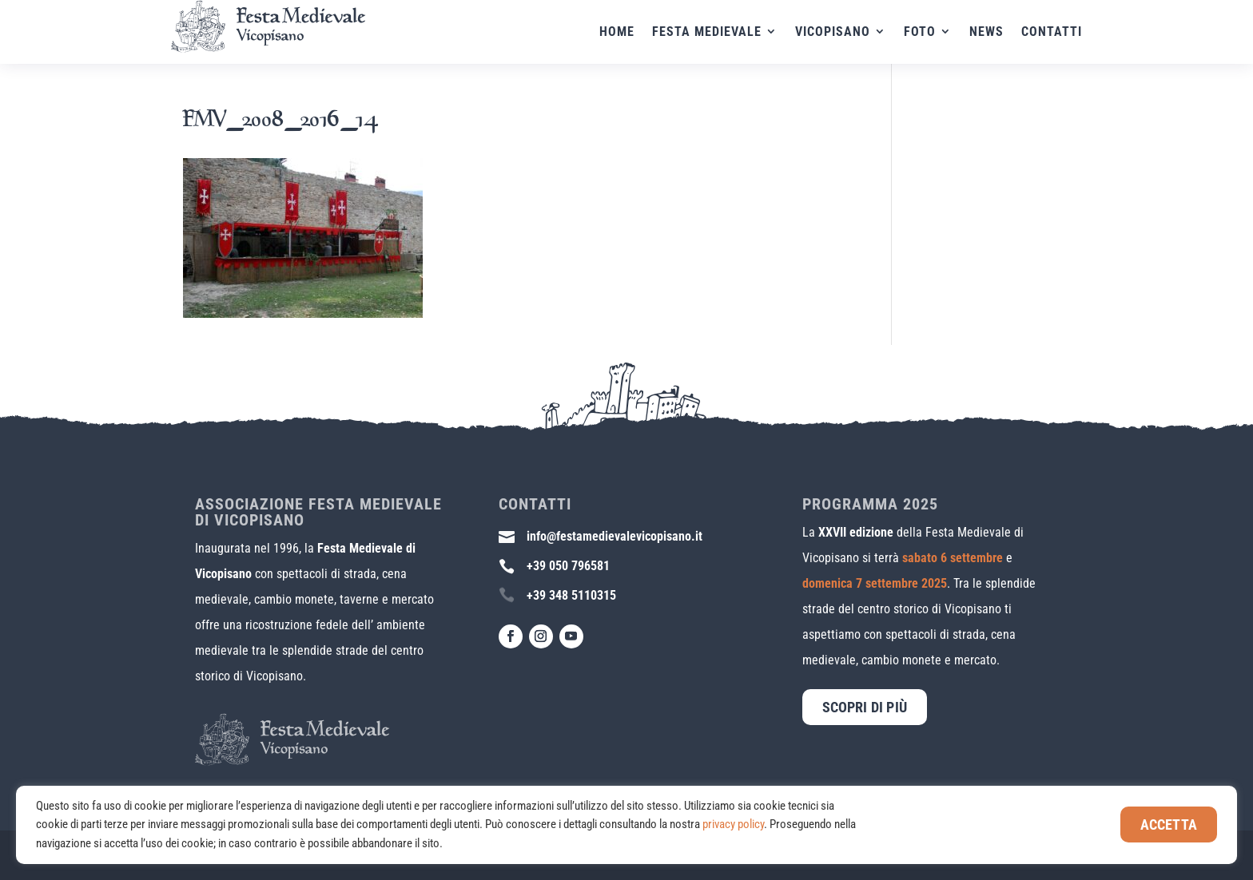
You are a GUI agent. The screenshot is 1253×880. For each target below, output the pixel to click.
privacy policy (733, 824)
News (986, 32)
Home (616, 32)
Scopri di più (864, 707)
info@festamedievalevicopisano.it (614, 536)
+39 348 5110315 (571, 595)
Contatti (1051, 32)
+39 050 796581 (568, 565)
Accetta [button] (1168, 824)
